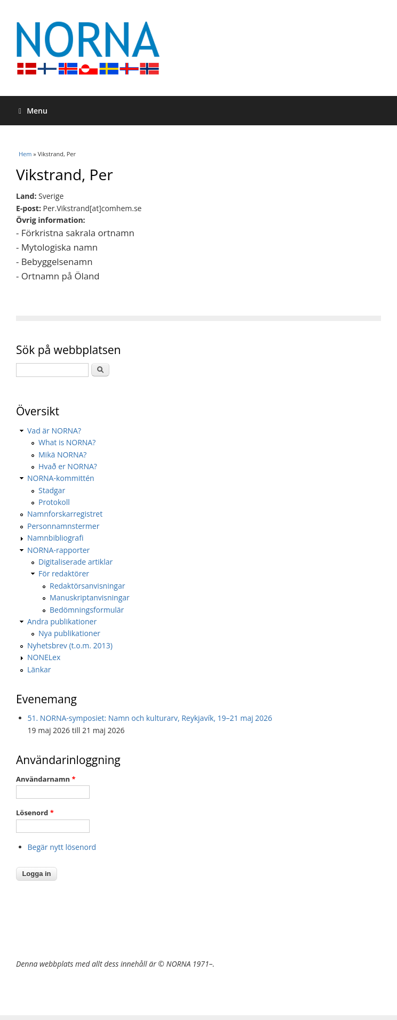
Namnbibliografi (55, 538)
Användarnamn (45, 779)
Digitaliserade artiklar (75, 562)
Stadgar (51, 490)
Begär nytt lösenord (62, 847)
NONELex (43, 657)
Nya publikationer (69, 633)
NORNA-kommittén (60, 478)
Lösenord (35, 812)
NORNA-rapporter (58, 550)
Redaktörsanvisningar (87, 586)
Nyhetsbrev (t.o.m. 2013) (70, 645)
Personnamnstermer (63, 526)
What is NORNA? (67, 442)
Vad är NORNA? (54, 430)
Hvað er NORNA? (67, 466)
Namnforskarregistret (64, 514)
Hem (25, 154)
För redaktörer (63, 573)
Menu (33, 111)
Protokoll (54, 502)
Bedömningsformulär (87, 610)
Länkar (39, 669)
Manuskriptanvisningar (90, 597)
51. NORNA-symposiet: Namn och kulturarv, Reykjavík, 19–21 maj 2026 (150, 718)
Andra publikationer (62, 621)
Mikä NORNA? (62, 454)
